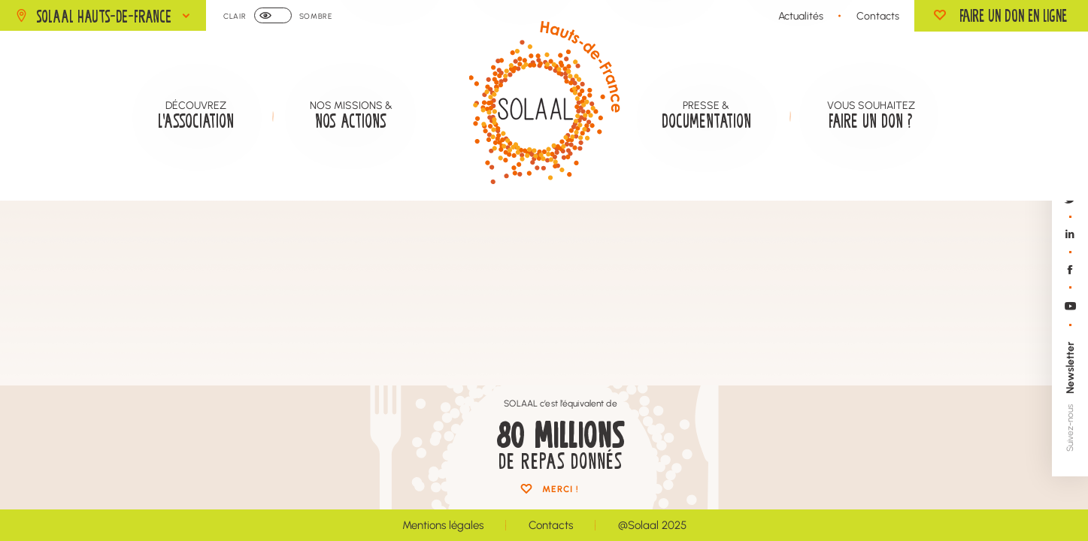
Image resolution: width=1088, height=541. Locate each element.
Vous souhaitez (871, 115)
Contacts (877, 16)
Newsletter (1069, 368)
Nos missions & (351, 115)
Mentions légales (442, 525)
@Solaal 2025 (652, 525)
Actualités (800, 16)
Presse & (706, 115)
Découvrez (196, 115)
